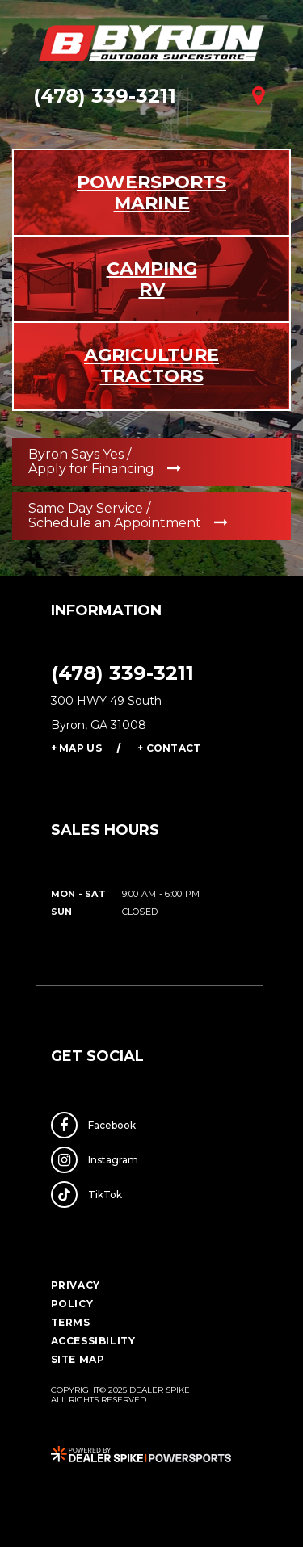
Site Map (78, 1359)
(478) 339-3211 (122, 673)
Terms (70, 1322)
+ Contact (169, 748)
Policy (72, 1304)
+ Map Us (76, 748)
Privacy (75, 1285)
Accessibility (93, 1341)
